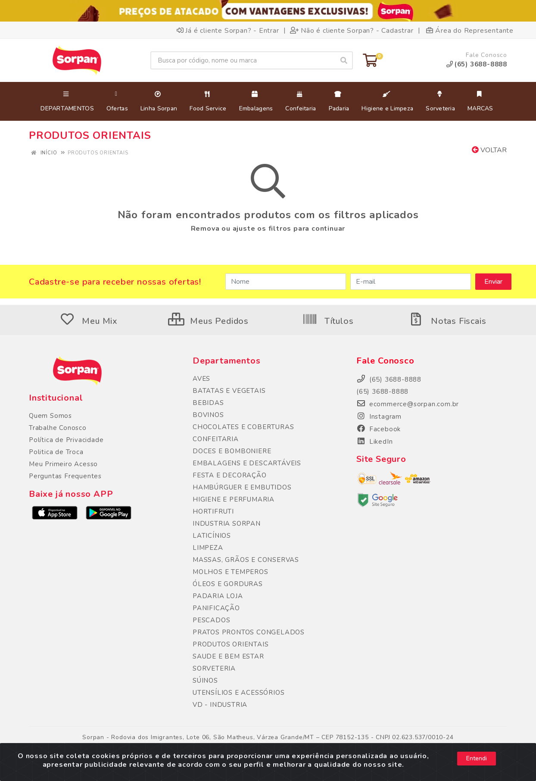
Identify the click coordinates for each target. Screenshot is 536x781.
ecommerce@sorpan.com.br (407, 404)
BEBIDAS (208, 402)
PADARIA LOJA (218, 596)
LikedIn (374, 441)
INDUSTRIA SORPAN (227, 523)
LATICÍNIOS (212, 535)
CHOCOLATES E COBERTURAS (243, 427)
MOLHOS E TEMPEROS (230, 572)
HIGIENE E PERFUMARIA (233, 499)
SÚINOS (205, 680)
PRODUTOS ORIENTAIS (230, 644)
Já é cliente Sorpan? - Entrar (228, 30)
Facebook (378, 429)
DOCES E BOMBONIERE (232, 451)
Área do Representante (470, 30)
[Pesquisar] (344, 60)
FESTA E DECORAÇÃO (230, 475)
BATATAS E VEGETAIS (229, 390)
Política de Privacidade (66, 440)
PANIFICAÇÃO (216, 608)
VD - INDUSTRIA (220, 704)
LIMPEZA (208, 547)
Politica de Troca (56, 452)
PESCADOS (211, 620)
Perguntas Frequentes (65, 476)
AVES (201, 378)
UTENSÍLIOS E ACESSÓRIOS (238, 692)
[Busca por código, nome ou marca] (242, 60)
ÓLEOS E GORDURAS (228, 584)
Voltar (489, 150)
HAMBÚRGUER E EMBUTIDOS (242, 487)
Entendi (476, 758)
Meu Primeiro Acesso (63, 464)
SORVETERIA (214, 668)
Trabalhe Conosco (58, 427)
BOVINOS (208, 415)
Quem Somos (50, 415)
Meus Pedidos (208, 321)
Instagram (379, 416)
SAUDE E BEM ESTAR (228, 656)
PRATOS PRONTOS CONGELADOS (249, 632)
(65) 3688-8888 (382, 391)
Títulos (327, 321)
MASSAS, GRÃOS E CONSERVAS (246, 559)
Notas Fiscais (447, 321)
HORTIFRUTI (213, 511)
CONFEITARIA (216, 439)
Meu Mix (89, 321)
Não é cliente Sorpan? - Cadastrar (351, 30)
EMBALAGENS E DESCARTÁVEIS (247, 463)
